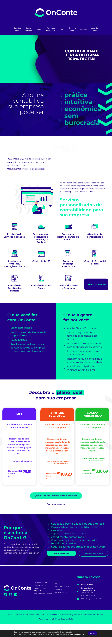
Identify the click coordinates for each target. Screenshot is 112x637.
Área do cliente (94, 29)
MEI (19, 414)
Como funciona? (28, 29)
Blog (61, 29)
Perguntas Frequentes (51, 29)
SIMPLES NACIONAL (57, 414)
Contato (83, 29)
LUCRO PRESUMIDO (92, 414)
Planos (39, 29)
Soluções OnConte (17, 29)
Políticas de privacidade (63, 619)
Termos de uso (45, 619)
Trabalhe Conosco (72, 29)
